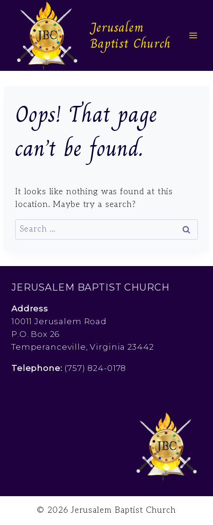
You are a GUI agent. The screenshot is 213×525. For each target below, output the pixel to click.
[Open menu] (193, 35)
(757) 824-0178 (95, 368)
